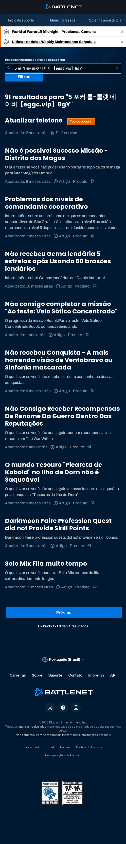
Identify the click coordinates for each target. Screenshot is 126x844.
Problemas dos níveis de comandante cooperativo (46, 203)
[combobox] (63, 68)
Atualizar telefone (34, 120)
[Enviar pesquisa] (9, 68)
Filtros (24, 77)
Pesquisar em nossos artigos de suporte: (35, 60)
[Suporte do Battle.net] (92, 181)
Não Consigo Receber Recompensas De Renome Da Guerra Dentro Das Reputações (62, 416)
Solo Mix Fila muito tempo (46, 563)
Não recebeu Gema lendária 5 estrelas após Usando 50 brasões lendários (58, 261)
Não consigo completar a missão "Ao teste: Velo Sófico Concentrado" (61, 308)
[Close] (122, 31)
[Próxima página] (64, 612)
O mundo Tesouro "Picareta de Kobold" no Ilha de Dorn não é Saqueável (53, 472)
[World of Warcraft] (89, 447)
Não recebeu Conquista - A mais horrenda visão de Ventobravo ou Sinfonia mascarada (58, 360)
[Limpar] (117, 68)
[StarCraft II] (92, 236)
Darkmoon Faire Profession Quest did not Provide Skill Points (58, 524)
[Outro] (87, 335)
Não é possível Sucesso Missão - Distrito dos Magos (56, 154)
